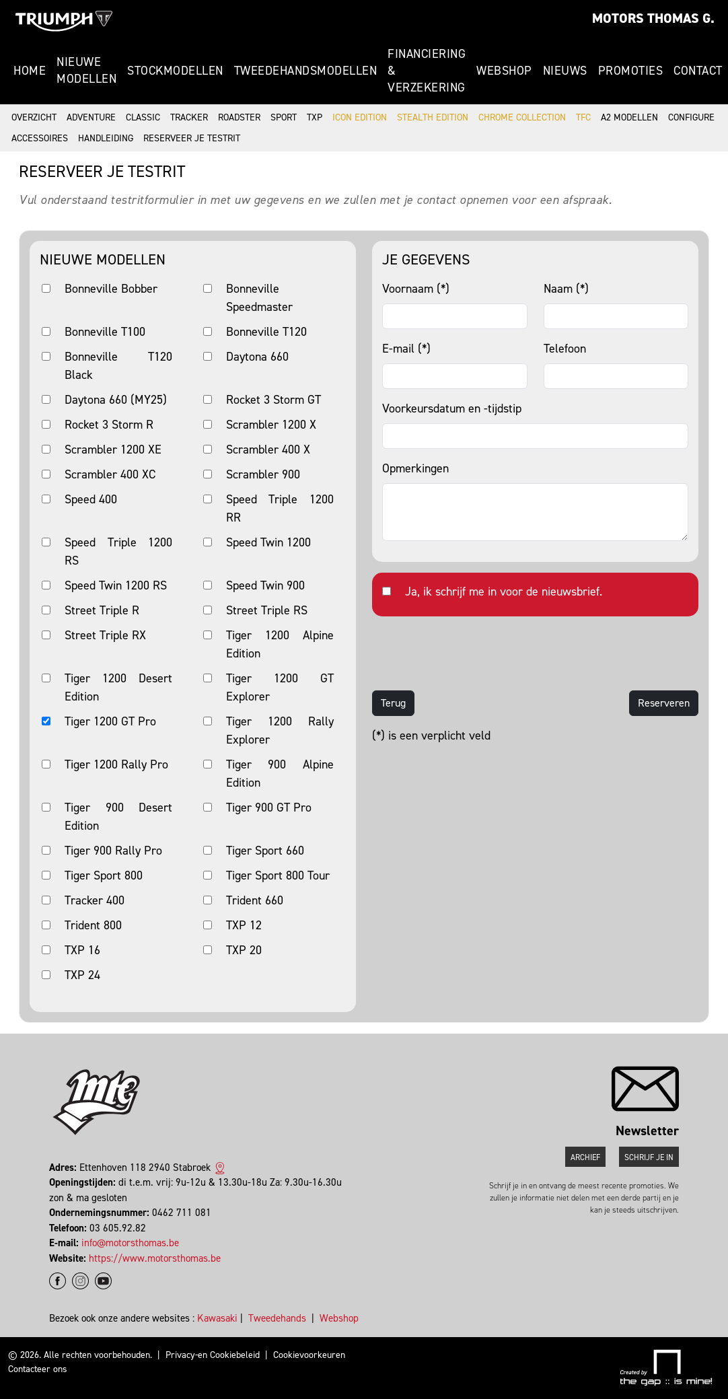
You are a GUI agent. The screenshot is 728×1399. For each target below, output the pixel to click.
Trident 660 (254, 900)
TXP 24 (82, 975)
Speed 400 (91, 499)
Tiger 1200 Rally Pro (116, 764)
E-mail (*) (406, 348)
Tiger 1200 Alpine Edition (280, 644)
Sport (283, 117)
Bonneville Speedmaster (259, 298)
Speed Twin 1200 (268, 542)
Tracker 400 (94, 900)
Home (29, 71)
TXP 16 (82, 950)
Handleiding (105, 138)
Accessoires (39, 138)
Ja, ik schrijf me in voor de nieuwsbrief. (503, 591)
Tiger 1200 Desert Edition (118, 687)
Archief (585, 1157)
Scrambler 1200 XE (113, 449)
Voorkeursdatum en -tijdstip (451, 408)
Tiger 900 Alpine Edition (280, 773)
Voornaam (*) (415, 289)
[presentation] (474, 653)
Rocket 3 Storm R (109, 425)
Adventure (91, 117)
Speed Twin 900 (265, 585)
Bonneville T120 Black (118, 366)
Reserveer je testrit (191, 138)
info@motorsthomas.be (130, 1243)
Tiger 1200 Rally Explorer (280, 730)
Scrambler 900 (263, 474)
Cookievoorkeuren (309, 1355)
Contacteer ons (37, 1369)
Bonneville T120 (266, 332)
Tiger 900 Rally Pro (113, 850)
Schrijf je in (649, 1157)
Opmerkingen (415, 468)
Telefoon (565, 348)
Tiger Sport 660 (265, 850)
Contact (698, 71)
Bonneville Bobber (111, 289)
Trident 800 (93, 925)
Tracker (189, 117)
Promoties (630, 71)
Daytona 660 (257, 357)
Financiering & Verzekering (427, 71)
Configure (691, 117)
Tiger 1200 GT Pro (110, 721)
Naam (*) (566, 289)
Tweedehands (277, 1318)
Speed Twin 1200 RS (116, 585)
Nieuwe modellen (86, 70)
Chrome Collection (522, 117)
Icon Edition (359, 117)
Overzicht (34, 117)
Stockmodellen (175, 71)
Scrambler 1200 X (271, 425)
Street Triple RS (266, 610)
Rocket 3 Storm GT (273, 400)
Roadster (239, 117)
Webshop (504, 71)
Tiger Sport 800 (104, 875)
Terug (393, 703)
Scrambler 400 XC (110, 474)
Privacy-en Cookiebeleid (213, 1355)
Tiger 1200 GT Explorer (280, 687)
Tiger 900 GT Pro (269, 807)
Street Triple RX (105, 635)
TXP (314, 117)
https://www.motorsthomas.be (155, 1258)
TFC (583, 117)
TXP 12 (244, 925)
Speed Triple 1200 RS (118, 551)
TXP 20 (244, 950)
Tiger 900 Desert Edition (118, 816)
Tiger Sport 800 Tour (278, 875)
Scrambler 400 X (268, 449)
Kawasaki (217, 1318)
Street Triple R (102, 610)
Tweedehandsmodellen (305, 71)
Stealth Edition (432, 117)
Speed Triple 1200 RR (280, 508)
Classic (143, 117)
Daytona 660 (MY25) (116, 400)
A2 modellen (629, 117)
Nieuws (565, 71)
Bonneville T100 (105, 332)
